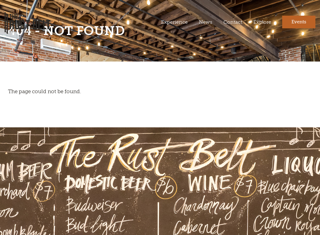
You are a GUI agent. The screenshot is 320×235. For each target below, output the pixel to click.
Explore (262, 22)
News (205, 22)
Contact (232, 22)
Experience (174, 22)
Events (298, 22)
